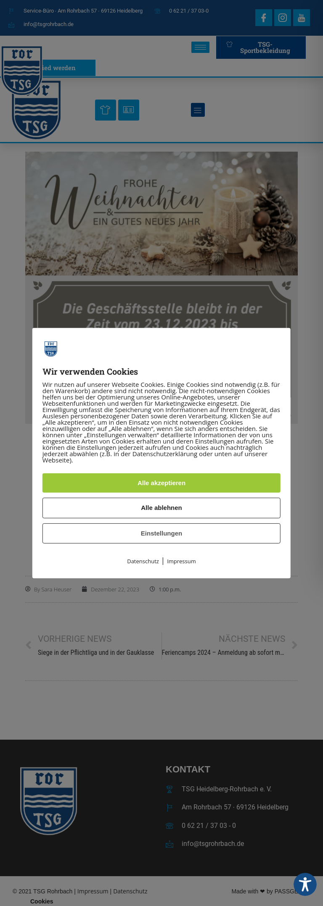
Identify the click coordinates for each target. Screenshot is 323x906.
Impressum (181, 561)
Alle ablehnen (161, 507)
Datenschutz (143, 561)
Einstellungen (161, 533)
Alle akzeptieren (161, 482)
